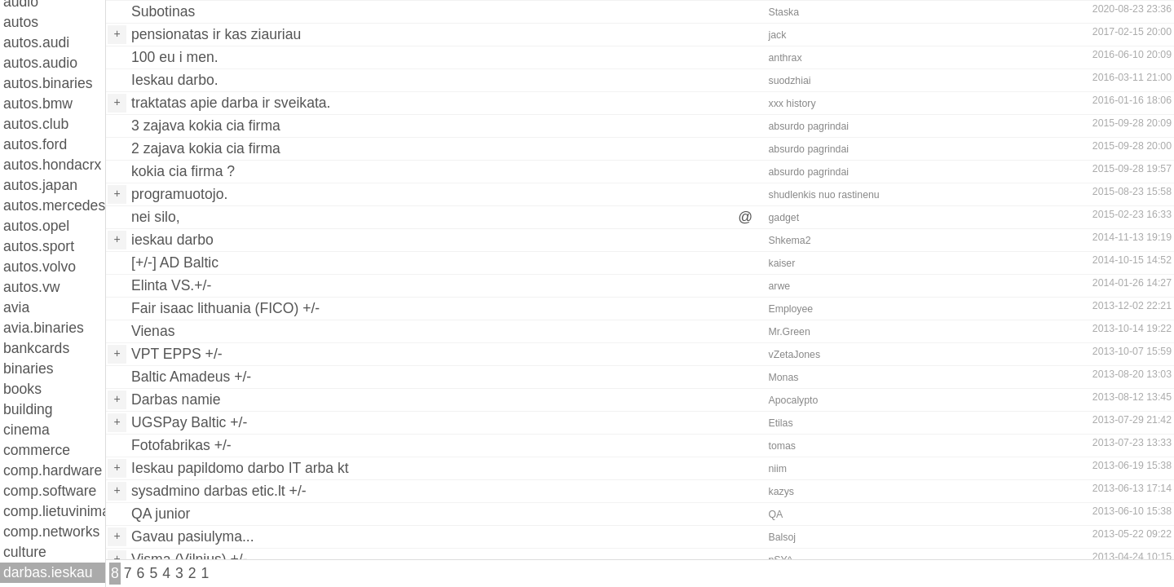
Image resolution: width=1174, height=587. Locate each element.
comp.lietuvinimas (54, 511)
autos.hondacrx (52, 165)
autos (20, 22)
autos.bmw (38, 103)
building (28, 409)
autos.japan (40, 185)
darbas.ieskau (48, 572)
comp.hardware (52, 470)
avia (16, 307)
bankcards (36, 348)
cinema (26, 429)
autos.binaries (48, 83)
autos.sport (38, 246)
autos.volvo (39, 266)
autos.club (35, 124)
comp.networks (51, 531)
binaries (28, 368)
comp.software (49, 491)
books (22, 389)
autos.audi (36, 42)
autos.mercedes (54, 205)
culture (24, 552)
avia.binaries (43, 328)
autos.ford (35, 144)
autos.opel (36, 226)
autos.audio (40, 63)
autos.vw (31, 287)
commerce (36, 450)
